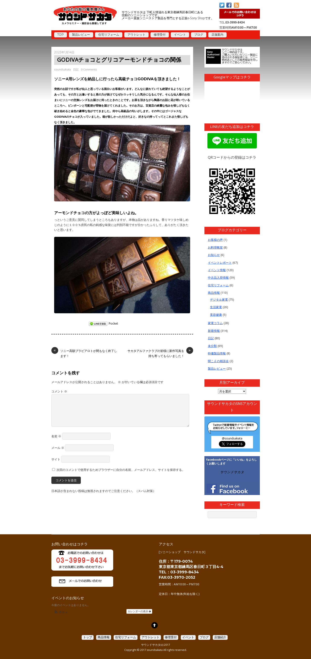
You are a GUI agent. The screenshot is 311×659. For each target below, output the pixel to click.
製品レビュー (81, 34)
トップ (87, 637)
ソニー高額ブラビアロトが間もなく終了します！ (84, 353)
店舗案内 (217, 34)
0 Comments (89, 69)
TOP (60, 34)
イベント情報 (217, 270)
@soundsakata (232, 438)
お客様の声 (215, 240)
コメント (59, 391)
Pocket (113, 323)
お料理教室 (215, 247)
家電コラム (215, 323)
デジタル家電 (219, 299)
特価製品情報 (217, 353)
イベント (180, 34)
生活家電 (216, 307)
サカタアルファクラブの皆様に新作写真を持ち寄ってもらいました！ (160, 353)
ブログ (198, 34)
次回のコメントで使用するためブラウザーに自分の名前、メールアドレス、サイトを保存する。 (120, 470)
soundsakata (62, 69)
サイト (55, 459)
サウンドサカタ (232, 472)
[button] (60, 612)
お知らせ (214, 255)
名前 (56, 436)
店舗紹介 (220, 637)
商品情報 (214, 293)
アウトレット (136, 34)
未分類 (212, 346)
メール (57, 448)
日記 (76, 69)
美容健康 (216, 315)
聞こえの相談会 (218, 361)
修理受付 (160, 34)
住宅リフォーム (108, 34)
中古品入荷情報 (218, 277)
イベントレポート (220, 263)
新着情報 (214, 331)
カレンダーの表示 (139, 611)
